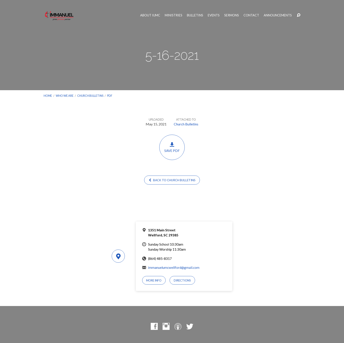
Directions (182, 280)
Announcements (278, 15)
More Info (153, 280)
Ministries (173, 15)
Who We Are (64, 95)
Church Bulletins (90, 95)
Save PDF (172, 147)
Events (214, 15)
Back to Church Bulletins (172, 180)
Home (48, 95)
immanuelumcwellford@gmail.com (173, 267)
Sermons (231, 15)
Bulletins (195, 15)
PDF (109, 95)
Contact (251, 15)
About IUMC (150, 15)
